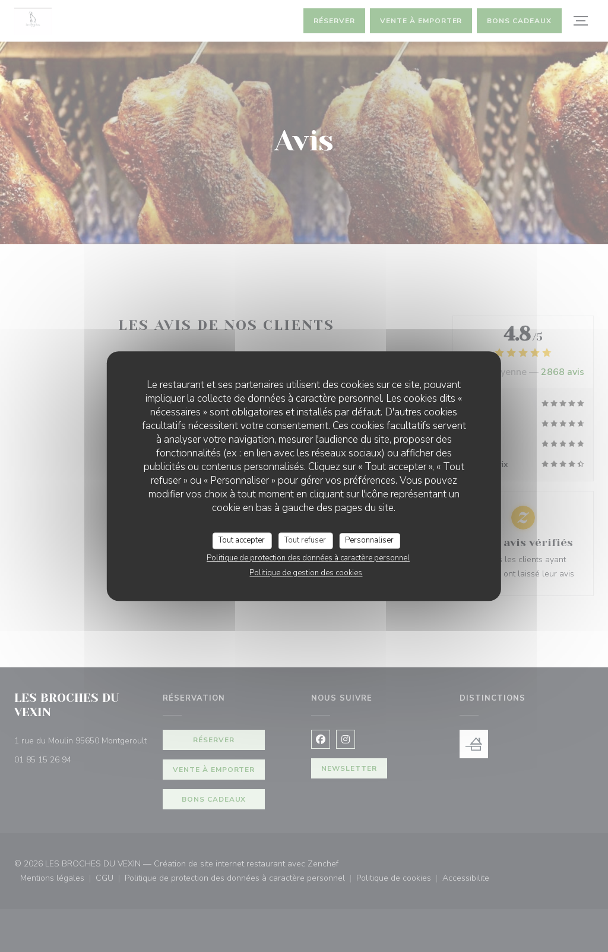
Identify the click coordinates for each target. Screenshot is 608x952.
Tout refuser (305, 540)
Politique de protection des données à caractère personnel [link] (308, 558)
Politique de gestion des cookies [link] (305, 573)
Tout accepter (241, 540)
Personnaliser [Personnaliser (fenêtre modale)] (369, 540)
